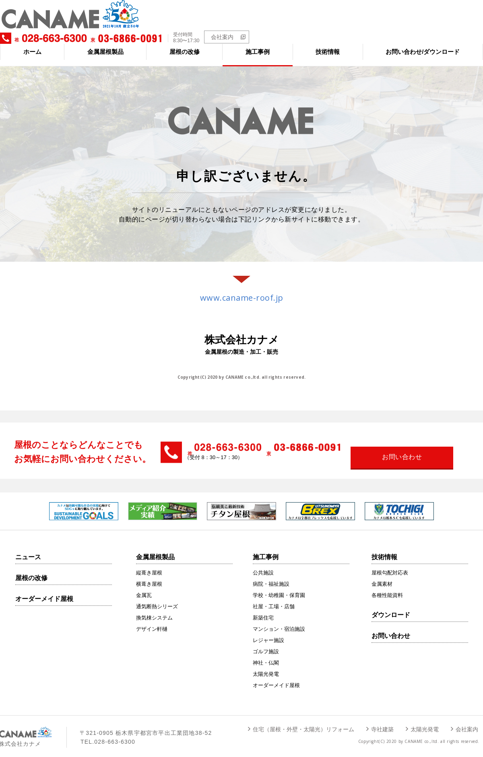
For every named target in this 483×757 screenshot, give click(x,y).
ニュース (28, 550)
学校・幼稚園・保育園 (279, 588)
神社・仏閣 (266, 656)
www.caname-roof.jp (241, 290)
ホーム (32, 44)
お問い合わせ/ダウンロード (423, 44)
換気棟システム (154, 611)
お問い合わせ (391, 629)
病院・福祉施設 (271, 577)
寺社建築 (382, 722)
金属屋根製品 (105, 44)
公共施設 (263, 566)
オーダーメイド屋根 (44, 592)
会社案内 (441, 21)
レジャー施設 (268, 633)
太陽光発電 (266, 667)
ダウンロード (391, 608)
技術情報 (328, 44)
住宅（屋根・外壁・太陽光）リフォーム (303, 722)
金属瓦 (144, 588)
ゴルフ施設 (266, 645)
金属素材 (382, 577)
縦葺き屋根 (149, 566)
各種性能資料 (387, 588)
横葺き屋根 (149, 577)
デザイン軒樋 (151, 622)
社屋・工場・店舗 (274, 600)
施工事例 (258, 44)
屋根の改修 (184, 44)
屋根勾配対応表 (390, 566)
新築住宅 (263, 611)
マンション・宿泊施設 (279, 622)
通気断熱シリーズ (157, 600)
